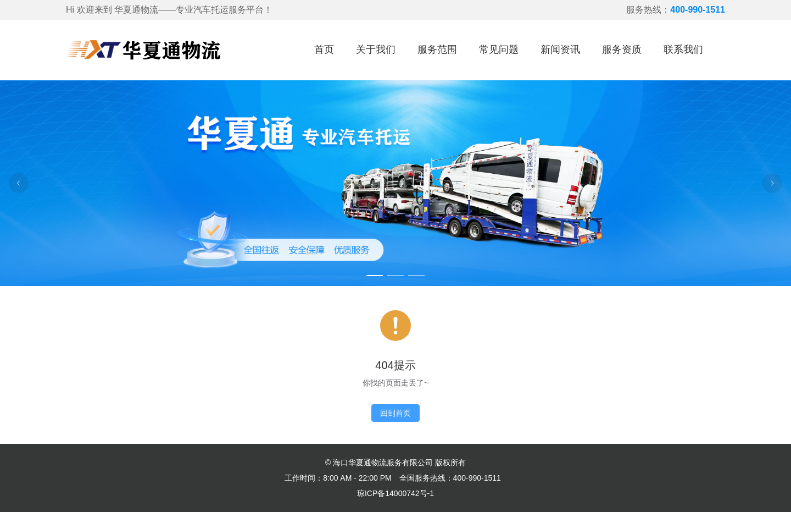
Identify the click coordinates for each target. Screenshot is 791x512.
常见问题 (499, 49)
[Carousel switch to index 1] (374, 275)
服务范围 (437, 49)
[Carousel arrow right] (772, 183)
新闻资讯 (560, 49)
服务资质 (622, 49)
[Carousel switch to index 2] (395, 275)
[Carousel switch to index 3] (416, 275)
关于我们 (376, 49)
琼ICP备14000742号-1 (395, 493)
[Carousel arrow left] (19, 183)
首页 (324, 49)
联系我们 (683, 49)
